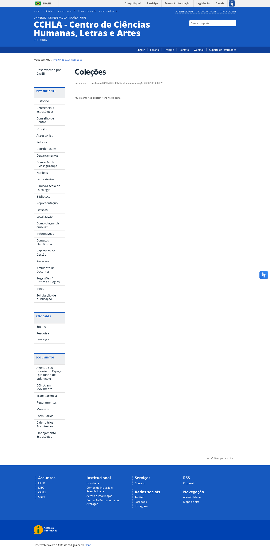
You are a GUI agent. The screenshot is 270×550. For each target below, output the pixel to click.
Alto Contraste (206, 11)
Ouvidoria (92, 483)
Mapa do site (228, 11)
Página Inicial (61, 59)
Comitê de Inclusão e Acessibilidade (99, 489)
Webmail (199, 49)
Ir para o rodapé (108, 11)
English (141, 49)
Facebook (229, 31)
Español (154, 49)
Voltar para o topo (223, 458)
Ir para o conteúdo (44, 11)
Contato (184, 49)
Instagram (234, 31)
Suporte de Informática (222, 49)
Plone (88, 545)
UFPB (41, 483)
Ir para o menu (67, 11)
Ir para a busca (87, 11)
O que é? (188, 483)
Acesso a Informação (99, 496)
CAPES (42, 492)
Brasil (47, 3)
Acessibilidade (184, 11)
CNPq (41, 497)
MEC (41, 488)
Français (169, 49)
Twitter (223, 31)
